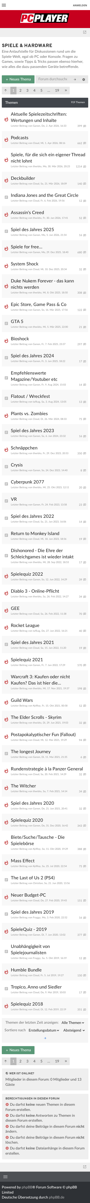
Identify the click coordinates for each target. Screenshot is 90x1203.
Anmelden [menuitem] (80, 5)
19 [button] (57, 90)
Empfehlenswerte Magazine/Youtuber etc (34, 376)
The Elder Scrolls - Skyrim (36, 717)
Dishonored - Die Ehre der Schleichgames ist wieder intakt (42, 553)
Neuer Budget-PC (28, 895)
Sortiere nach (32, 1030)
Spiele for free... (26, 247)
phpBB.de (56, 1197)
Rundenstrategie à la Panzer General (47, 769)
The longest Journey (31, 752)
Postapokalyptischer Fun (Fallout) (43, 735)
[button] (5, 90)
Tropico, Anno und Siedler (36, 987)
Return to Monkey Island (35, 533)
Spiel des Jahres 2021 (32, 642)
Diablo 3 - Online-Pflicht (35, 591)
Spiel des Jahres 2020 (32, 803)
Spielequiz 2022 (27, 574)
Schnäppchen (24, 448)
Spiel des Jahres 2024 (32, 356)
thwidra (37, 166)
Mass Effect (23, 861)
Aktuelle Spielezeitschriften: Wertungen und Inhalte (39, 117)
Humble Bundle (26, 970)
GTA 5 (17, 321)
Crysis (17, 465)
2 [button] (20, 90)
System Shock (24, 264)
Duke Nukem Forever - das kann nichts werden (42, 284)
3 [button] (27, 90)
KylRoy (37, 705)
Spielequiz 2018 (27, 1004)
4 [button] (34, 90)
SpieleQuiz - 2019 (29, 929)
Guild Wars (22, 700)
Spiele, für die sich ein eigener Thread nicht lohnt (48, 158)
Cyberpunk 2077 (27, 482)
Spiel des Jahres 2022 (32, 516)
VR (14, 499)
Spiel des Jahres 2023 (32, 431)
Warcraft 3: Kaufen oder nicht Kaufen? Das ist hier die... (40, 680)
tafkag (36, 402)
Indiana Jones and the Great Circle (44, 195)
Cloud (36, 143)
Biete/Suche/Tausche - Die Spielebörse (38, 840)
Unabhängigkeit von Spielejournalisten (30, 949)
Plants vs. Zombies (29, 414)
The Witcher (23, 786)
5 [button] (41, 90)
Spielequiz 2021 (27, 660)
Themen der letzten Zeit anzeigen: (45, 1023)
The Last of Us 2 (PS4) (33, 878)
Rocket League (25, 625)
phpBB (27, 1187)
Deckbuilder (23, 178)
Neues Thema (18, 79)
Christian (38, 883)
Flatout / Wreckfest (30, 396)
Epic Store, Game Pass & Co (38, 304)
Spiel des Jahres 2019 (32, 912)
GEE (15, 608)
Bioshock (20, 339)
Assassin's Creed (27, 212)
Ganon (36, 126)
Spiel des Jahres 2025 (32, 230)
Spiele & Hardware (27, 45)
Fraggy (37, 917)
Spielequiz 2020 (27, 820)
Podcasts (19, 138)
